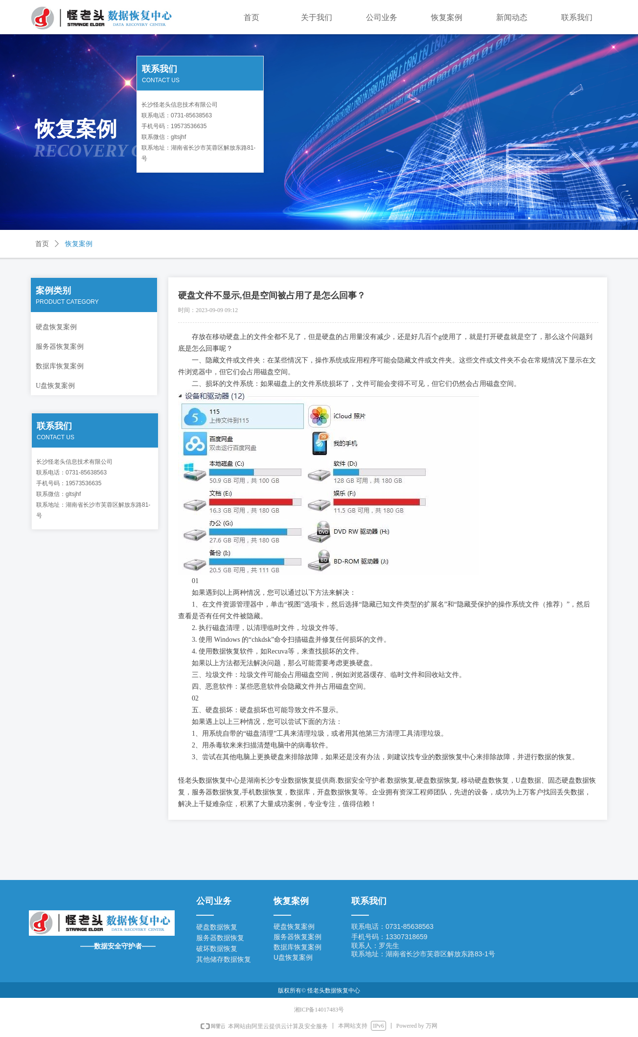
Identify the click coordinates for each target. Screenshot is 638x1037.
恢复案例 (78, 244)
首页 (42, 244)
